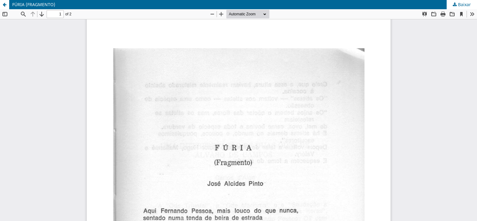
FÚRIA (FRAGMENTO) (33, 4)
